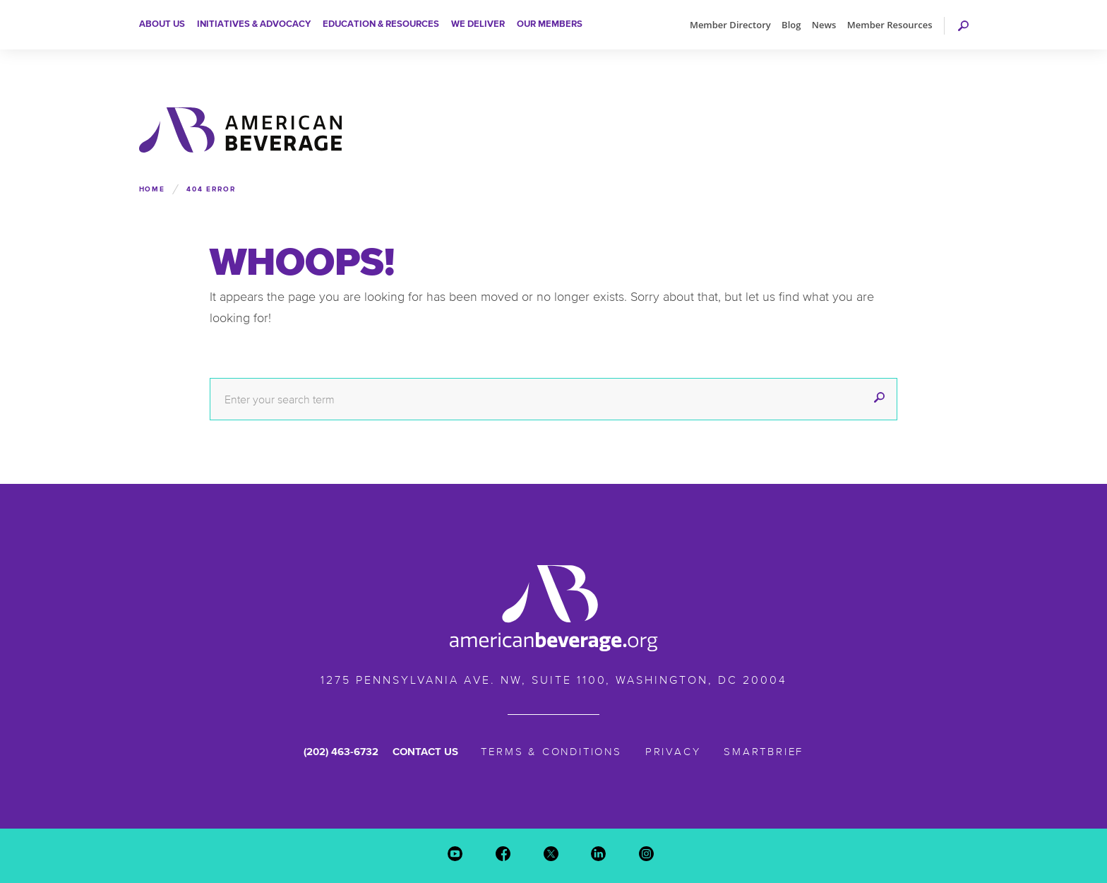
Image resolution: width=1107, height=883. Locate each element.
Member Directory (730, 24)
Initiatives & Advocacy (254, 23)
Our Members (549, 23)
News (824, 24)
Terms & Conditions (551, 751)
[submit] (879, 399)
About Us (162, 23)
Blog (791, 24)
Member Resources (890, 24)
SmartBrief (763, 751)
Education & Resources (381, 23)
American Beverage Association (240, 130)
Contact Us (425, 751)
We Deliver (478, 23)
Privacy (673, 751)
